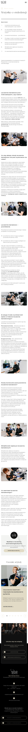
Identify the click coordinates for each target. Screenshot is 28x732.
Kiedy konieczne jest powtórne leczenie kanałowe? (14, 43)
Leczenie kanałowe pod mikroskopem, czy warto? (13, 26)
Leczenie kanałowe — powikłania (15, 35)
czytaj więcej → (8, 606)
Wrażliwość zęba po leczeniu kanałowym (14, 47)
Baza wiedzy (7, 8)
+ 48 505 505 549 (11, 652)
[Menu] (26, 2)
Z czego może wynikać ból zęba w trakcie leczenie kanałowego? (15, 39)
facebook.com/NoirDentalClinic (11, 718)
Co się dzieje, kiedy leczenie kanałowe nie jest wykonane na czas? (15, 31)
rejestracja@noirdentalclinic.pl (12, 657)
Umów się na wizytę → (14, 550)
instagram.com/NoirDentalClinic (11, 723)
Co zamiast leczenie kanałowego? (15, 51)
